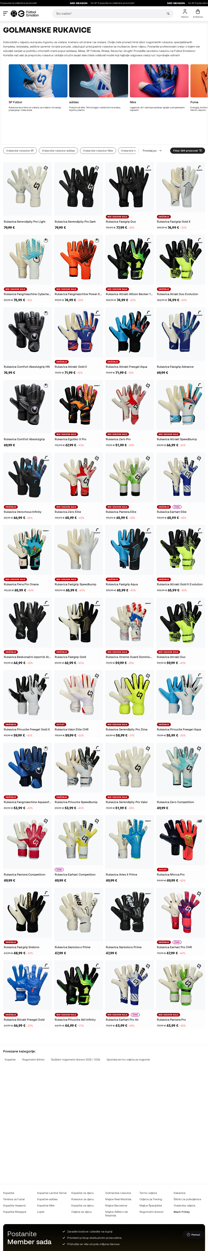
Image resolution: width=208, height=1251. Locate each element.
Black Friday (182, 1211)
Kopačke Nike (46, 1205)
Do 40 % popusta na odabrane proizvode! (119, 3)
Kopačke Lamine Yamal (51, 1192)
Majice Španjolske (150, 1205)
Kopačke (10, 1033)
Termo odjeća (148, 1192)
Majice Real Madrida (118, 1199)
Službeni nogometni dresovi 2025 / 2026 (75, 1033)
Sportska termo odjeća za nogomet (128, 1033)
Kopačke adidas (47, 1199)
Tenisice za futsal (14, 1199)
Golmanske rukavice (118, 1192)
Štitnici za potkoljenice (187, 1199)
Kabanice (180, 1192)
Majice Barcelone (116, 1205)
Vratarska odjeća (184, 1205)
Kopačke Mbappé (14, 1211)
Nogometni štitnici (33, 1033)
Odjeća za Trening (150, 1199)
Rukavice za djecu (82, 1199)
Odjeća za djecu (81, 1211)
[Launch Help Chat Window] (194, 1235)
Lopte (40, 1211)
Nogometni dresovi (151, 1211)
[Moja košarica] (198, 13)
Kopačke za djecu (82, 1192)
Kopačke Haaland (14, 1205)
